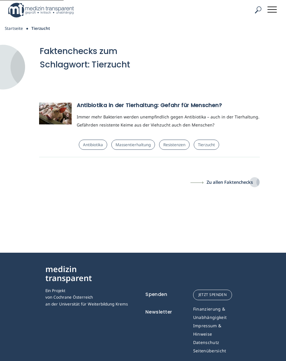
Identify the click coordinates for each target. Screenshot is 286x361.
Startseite (14, 28)
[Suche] (258, 10)
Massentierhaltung (133, 144)
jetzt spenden (213, 294)
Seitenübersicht (209, 351)
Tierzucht (206, 144)
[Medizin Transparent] (43, 10)
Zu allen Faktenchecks (230, 182)
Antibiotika (93, 144)
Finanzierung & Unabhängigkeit (210, 313)
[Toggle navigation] (272, 8)
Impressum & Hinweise (207, 330)
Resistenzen (174, 144)
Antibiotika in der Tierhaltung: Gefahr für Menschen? (149, 105)
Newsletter (158, 312)
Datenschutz (206, 342)
